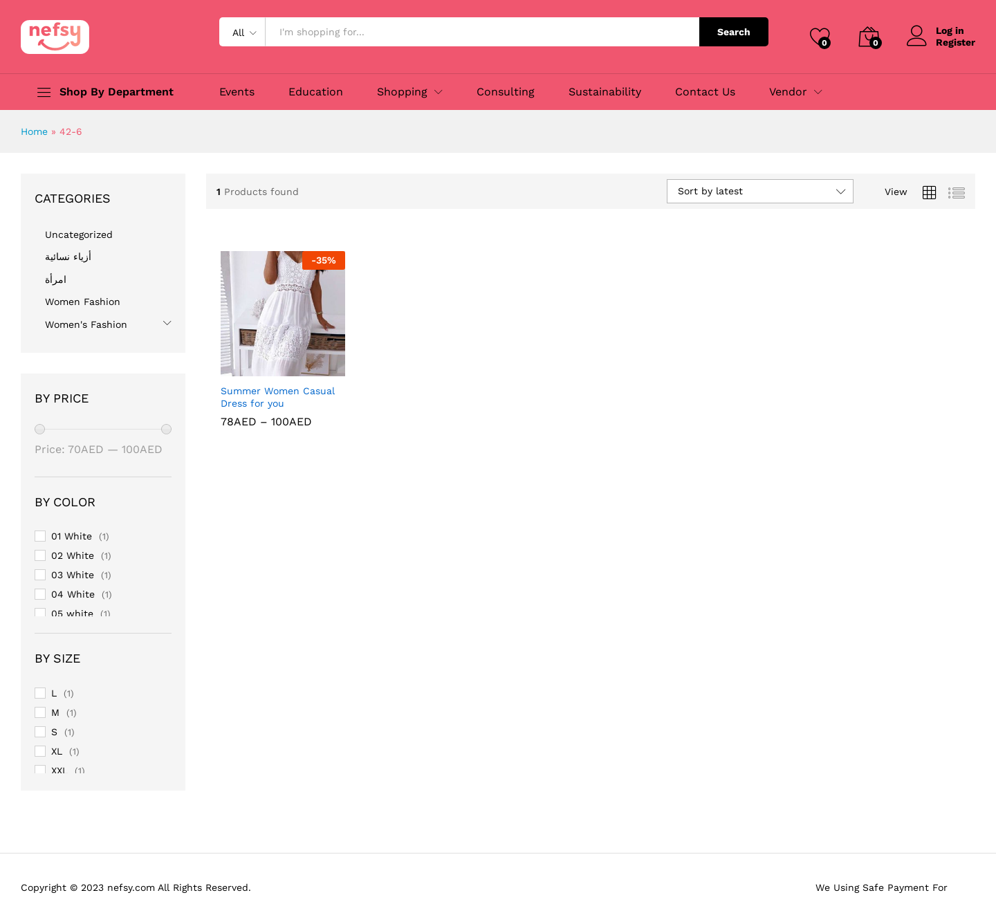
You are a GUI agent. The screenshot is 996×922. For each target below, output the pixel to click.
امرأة (55, 279)
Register (955, 42)
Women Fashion (82, 301)
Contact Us (705, 92)
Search (733, 31)
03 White (72, 574)
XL (56, 751)
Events (237, 92)
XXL (59, 770)
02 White (72, 555)
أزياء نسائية (68, 256)
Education (315, 92)
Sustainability (605, 92)
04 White (73, 594)
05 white (72, 613)
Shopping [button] (402, 92)
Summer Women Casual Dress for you (278, 397)
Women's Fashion (86, 324)
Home (34, 131)
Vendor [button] (788, 92)
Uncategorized (79, 234)
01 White (71, 536)
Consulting (506, 92)
